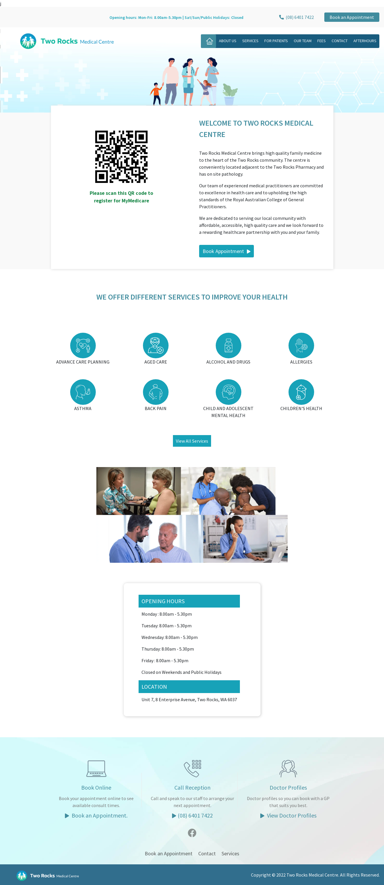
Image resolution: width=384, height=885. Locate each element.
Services (250, 40)
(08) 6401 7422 (296, 17)
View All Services (192, 441)
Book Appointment (226, 251)
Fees (321, 40)
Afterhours (364, 40)
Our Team (303, 40)
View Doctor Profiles (288, 815)
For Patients (276, 40)
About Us (227, 40)
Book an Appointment (352, 17)
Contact (340, 40)
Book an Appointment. (96, 815)
